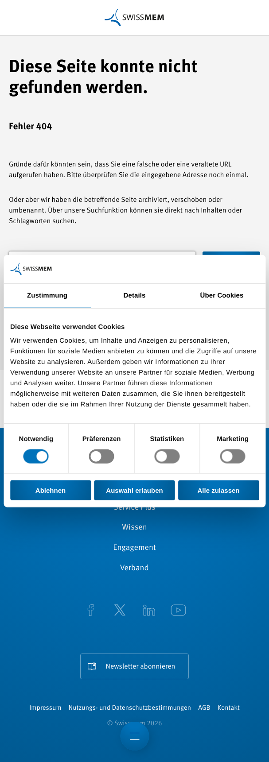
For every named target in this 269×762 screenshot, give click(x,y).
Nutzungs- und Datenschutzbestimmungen (130, 708)
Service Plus (134, 508)
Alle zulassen (218, 490)
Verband (134, 568)
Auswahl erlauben (134, 490)
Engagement (134, 548)
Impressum (45, 708)
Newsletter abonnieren (140, 666)
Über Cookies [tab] (222, 295)
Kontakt (229, 708)
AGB (204, 708)
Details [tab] (135, 295)
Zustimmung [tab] (47, 295)
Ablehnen (50, 490)
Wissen (134, 528)
